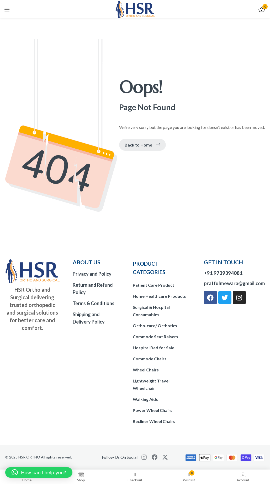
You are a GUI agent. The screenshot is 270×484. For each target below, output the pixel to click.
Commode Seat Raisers (155, 336)
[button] (38, 472)
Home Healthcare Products (159, 296)
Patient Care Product (153, 285)
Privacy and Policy (92, 274)
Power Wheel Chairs (152, 410)
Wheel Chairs (146, 369)
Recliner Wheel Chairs (154, 421)
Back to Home (142, 144)
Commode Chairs (150, 358)
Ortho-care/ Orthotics (155, 325)
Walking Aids (145, 399)
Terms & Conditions (93, 303)
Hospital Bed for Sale (153, 347)
